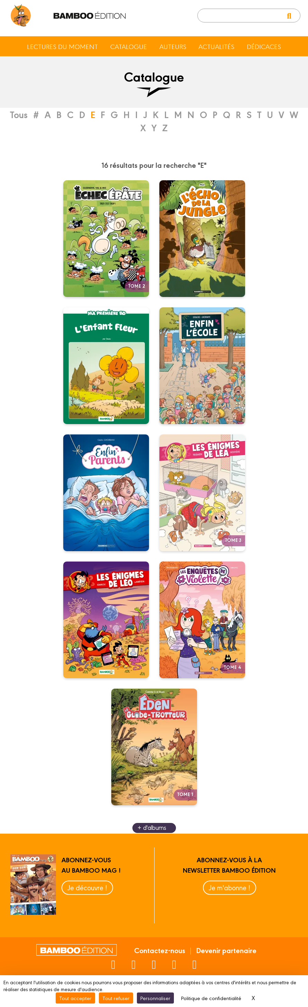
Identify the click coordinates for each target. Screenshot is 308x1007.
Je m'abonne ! (229, 887)
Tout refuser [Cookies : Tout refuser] (116, 997)
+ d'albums (152, 827)
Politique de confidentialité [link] (211, 997)
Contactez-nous (159, 950)
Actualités (216, 46)
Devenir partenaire (226, 950)
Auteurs (172, 46)
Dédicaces (264, 46)
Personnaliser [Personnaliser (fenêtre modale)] (155, 997)
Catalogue (128, 46)
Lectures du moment (62, 46)
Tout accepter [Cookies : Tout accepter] (75, 997)
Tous (19, 114)
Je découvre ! (87, 887)
